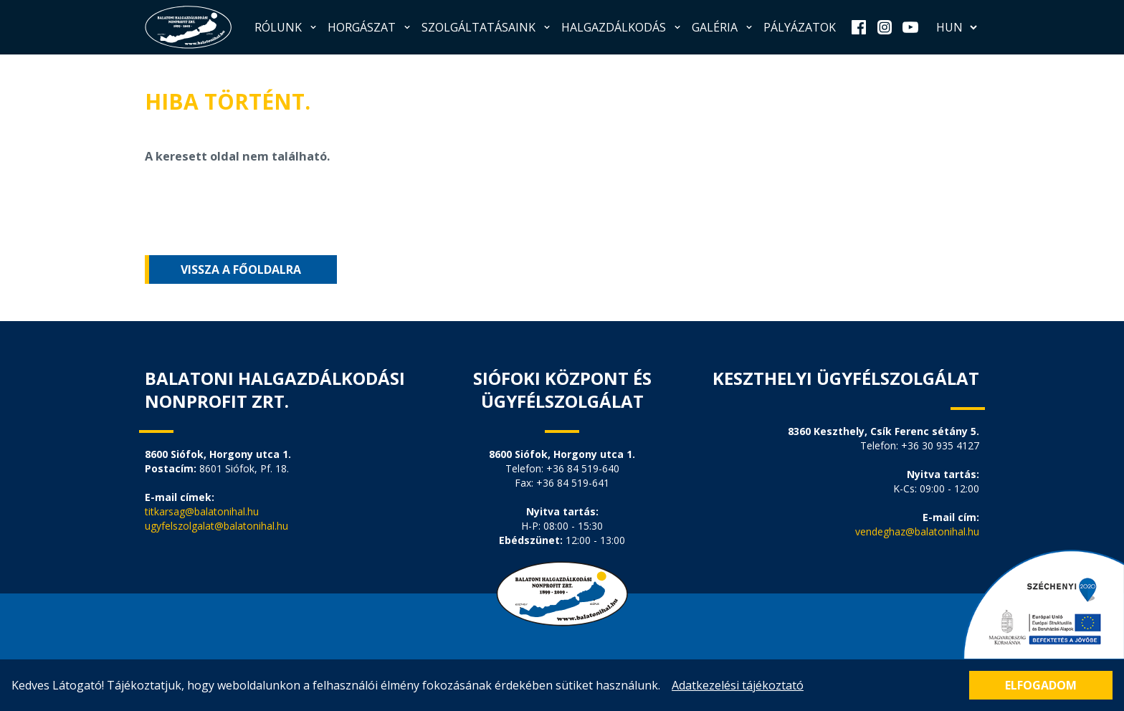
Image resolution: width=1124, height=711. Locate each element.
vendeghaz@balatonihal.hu (917, 531)
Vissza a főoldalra (241, 269)
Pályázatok (799, 27)
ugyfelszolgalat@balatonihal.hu (216, 526)
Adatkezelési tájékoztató (738, 685)
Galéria (723, 27)
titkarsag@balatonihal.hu (202, 511)
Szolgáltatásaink (487, 27)
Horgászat (370, 27)
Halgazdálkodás (622, 27)
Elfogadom (1041, 685)
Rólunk (286, 27)
